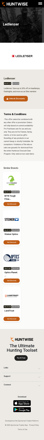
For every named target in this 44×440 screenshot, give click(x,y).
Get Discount (11, 204)
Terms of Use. (23, 429)
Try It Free (21, 358)
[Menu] (40, 3)
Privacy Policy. (34, 425)
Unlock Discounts (16, 98)
